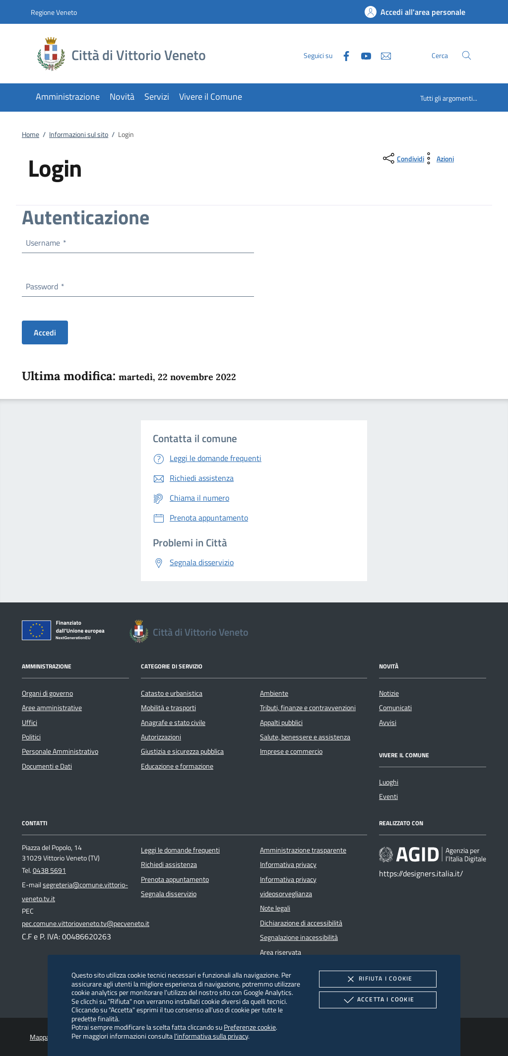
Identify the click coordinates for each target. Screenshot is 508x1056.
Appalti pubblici (281, 722)
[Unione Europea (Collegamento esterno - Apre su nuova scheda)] (66, 632)
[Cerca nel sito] (466, 55)
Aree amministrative (52, 707)
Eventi (388, 796)
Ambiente (274, 693)
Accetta (377, 1000)
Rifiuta (377, 979)
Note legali (275, 908)
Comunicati (395, 707)
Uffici (29, 722)
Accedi (45, 332)
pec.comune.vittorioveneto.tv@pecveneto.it (85, 923)
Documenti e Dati (47, 766)
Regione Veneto (54, 12)
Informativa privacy (288, 864)
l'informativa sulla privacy (211, 1036)
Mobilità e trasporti (168, 707)
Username (45, 243)
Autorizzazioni (161, 736)
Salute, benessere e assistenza (305, 736)
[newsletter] (382, 55)
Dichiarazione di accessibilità (301, 923)
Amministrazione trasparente (303, 850)
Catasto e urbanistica (171, 693)
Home (30, 134)
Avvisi (387, 722)
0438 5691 (49, 870)
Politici (31, 736)
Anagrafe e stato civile (173, 722)
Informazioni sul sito (78, 134)
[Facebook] (342, 55)
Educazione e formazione (177, 766)
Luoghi (388, 782)
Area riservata (280, 952)
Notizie (389, 693)
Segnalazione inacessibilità (299, 937)
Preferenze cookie (250, 1027)
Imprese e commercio (291, 751)
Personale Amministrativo (60, 751)
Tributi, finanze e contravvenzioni (308, 707)
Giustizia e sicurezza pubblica (182, 751)
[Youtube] (362, 55)
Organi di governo (47, 693)
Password (45, 286)
